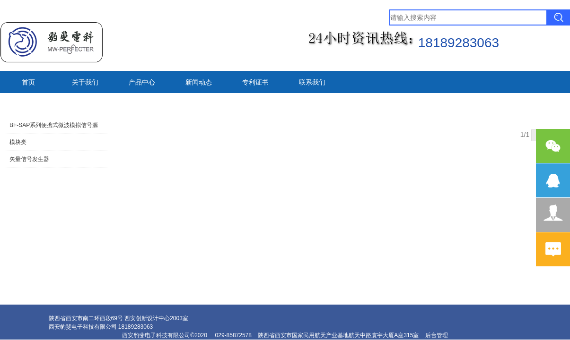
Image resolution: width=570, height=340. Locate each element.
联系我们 (312, 82)
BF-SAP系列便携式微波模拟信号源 (53, 125)
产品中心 (142, 82)
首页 (28, 82)
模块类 (17, 142)
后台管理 (436, 335)
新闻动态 (198, 82)
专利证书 (255, 82)
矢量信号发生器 (29, 159)
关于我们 (85, 82)
